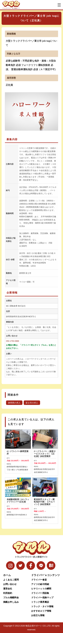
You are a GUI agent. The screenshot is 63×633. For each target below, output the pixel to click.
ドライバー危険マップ (42, 597)
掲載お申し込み (11, 602)
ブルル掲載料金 (11, 597)
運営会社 (7, 588)
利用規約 (7, 593)
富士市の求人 (32, 403)
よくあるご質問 (11, 579)
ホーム (7, 575)
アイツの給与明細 (40, 584)
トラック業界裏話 (40, 602)
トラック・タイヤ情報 (42, 606)
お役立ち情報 (38, 615)
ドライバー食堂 (39, 579)
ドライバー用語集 (40, 593)
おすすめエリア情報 (41, 611)
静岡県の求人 (14, 403)
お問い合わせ (10, 584)
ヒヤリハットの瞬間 (41, 588)
